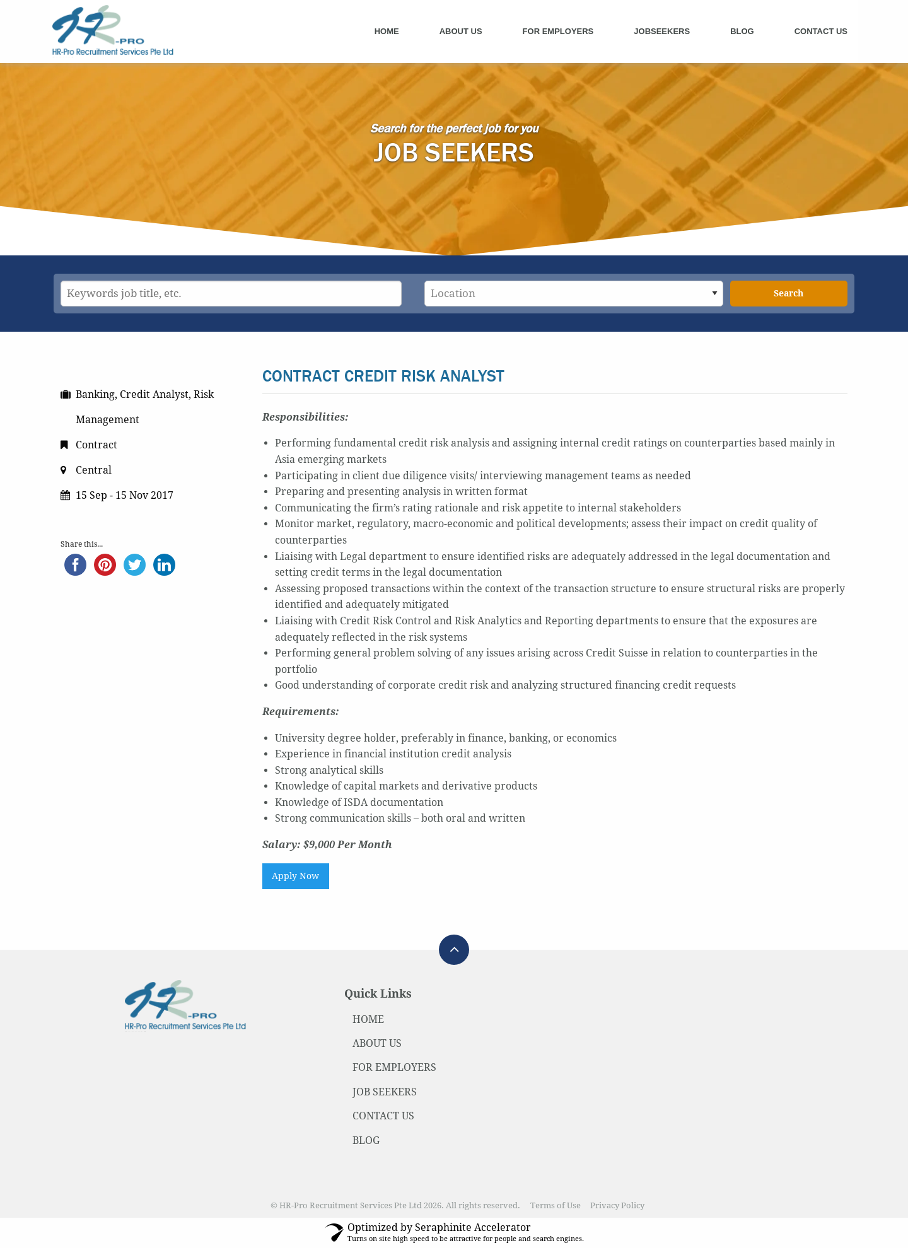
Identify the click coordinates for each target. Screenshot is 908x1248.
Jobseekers (662, 31)
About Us (460, 31)
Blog (742, 31)
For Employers (558, 31)
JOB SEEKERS (384, 1092)
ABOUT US (377, 1043)
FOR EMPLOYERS (394, 1067)
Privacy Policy (617, 1205)
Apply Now (295, 876)
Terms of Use (555, 1205)
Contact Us (820, 31)
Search (788, 293)
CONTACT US (383, 1116)
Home (387, 31)
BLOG (366, 1140)
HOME (368, 1019)
